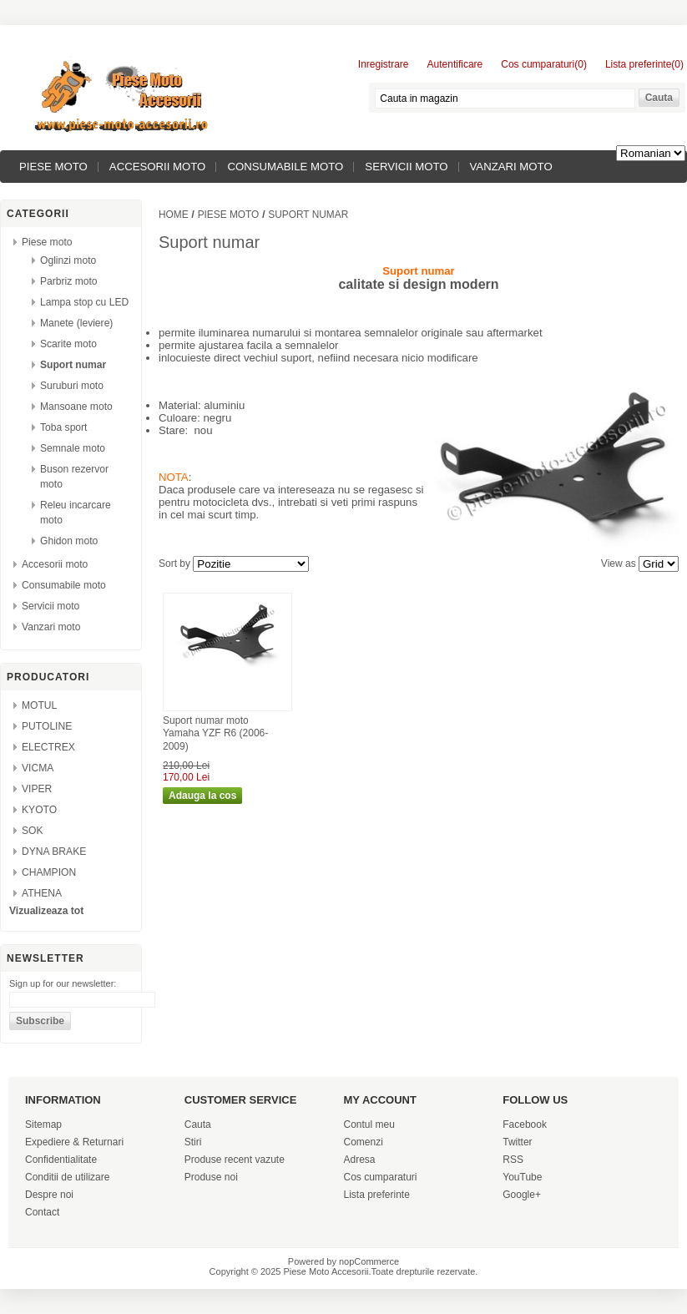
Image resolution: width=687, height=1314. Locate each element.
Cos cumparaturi (380, 1177)
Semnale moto (72, 448)
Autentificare (455, 64)
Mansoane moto (76, 406)
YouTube (522, 1177)
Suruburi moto (72, 386)
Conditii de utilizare (67, 1177)
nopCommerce (369, 1261)
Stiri (193, 1142)
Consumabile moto (285, 166)
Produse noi (211, 1177)
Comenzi (363, 1142)
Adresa (360, 1159)
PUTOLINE (47, 726)
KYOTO (39, 810)
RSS (513, 1159)
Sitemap (43, 1124)
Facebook (525, 1124)
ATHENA (42, 893)
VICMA (37, 768)
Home (174, 214)
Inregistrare (383, 64)
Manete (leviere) (76, 323)
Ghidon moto (69, 541)
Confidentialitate (61, 1159)
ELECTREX (48, 747)
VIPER (37, 789)
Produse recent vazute (234, 1159)
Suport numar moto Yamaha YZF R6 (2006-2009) (215, 733)
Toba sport (63, 427)
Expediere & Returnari (74, 1142)
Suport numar (73, 365)
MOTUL (39, 705)
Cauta (197, 1124)
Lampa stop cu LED (84, 302)
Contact (42, 1212)
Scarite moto (68, 344)
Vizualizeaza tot (46, 911)
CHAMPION (49, 872)
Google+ (522, 1194)
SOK (32, 830)
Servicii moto (406, 166)
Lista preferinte (377, 1194)
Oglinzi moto (68, 260)
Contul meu (369, 1124)
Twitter (517, 1142)
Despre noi (49, 1194)
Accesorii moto (157, 166)
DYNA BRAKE (54, 851)
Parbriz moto (69, 281)
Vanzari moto (511, 166)
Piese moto (53, 166)
